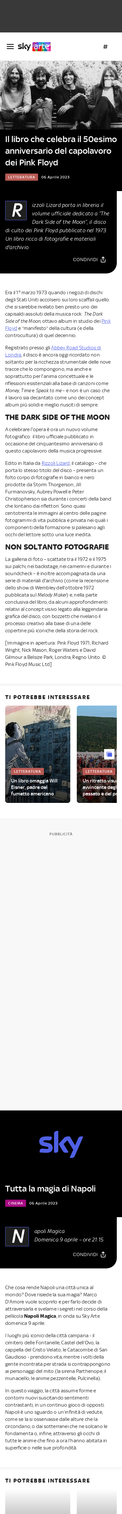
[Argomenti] (105, 47)
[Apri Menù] (10, 46)
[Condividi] (89, 260)
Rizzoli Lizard (56, 463)
